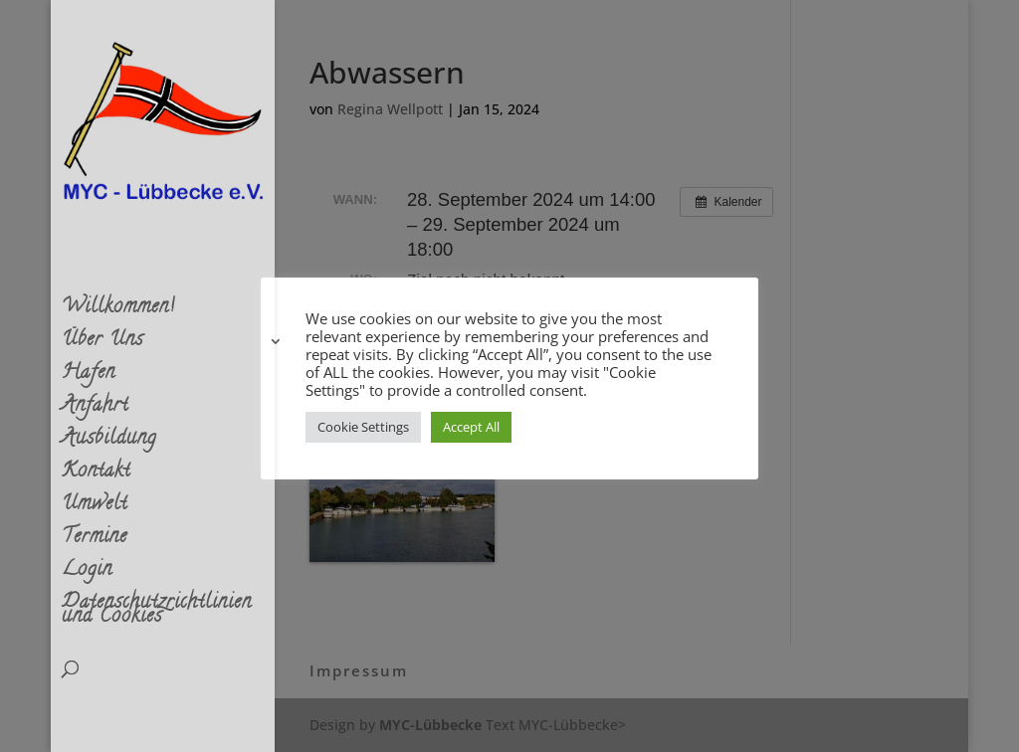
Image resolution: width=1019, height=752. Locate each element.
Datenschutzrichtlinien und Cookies (157, 615)
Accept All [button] (471, 427)
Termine (94, 542)
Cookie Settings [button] (363, 427)
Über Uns (102, 345)
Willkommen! (118, 312)
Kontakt (96, 476)
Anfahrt (95, 411)
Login (87, 575)
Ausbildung (109, 444)
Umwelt (94, 509)
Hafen (88, 378)
